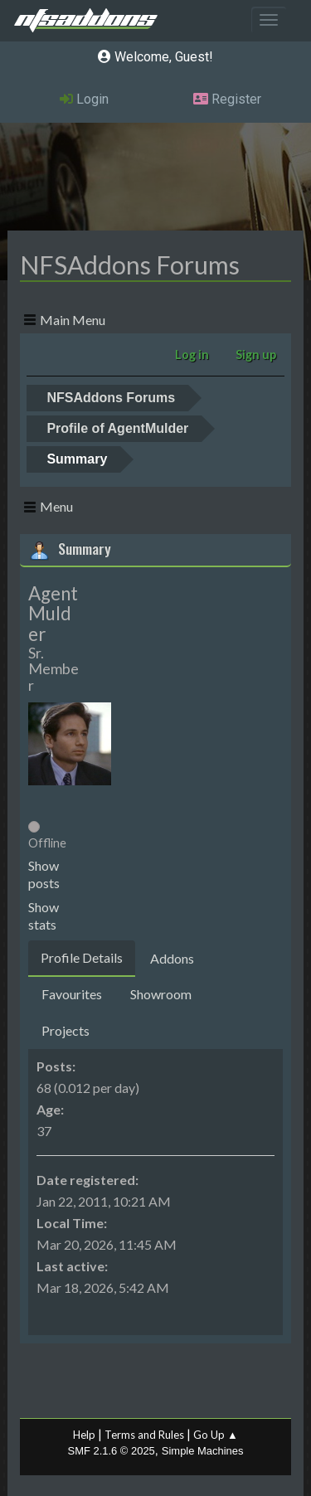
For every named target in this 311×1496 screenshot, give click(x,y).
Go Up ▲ (215, 1434)
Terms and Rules (144, 1434)
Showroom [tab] (161, 994)
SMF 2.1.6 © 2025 (111, 1451)
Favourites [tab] (71, 994)
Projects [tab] (65, 1030)
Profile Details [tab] (82, 957)
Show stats (43, 915)
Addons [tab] (172, 958)
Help (84, 1434)
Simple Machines (203, 1451)
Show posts (44, 874)
